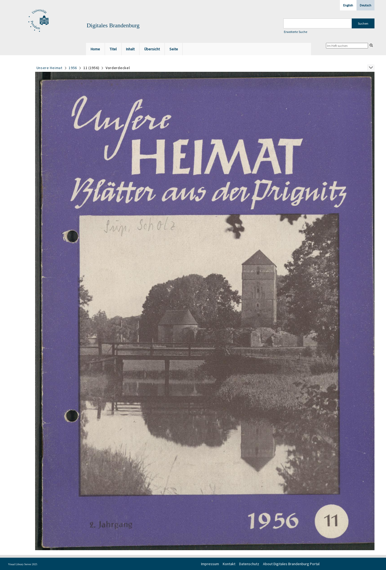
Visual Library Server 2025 (22, 564)
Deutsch (365, 5)
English (348, 5)
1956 (73, 67)
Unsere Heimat (49, 67)
